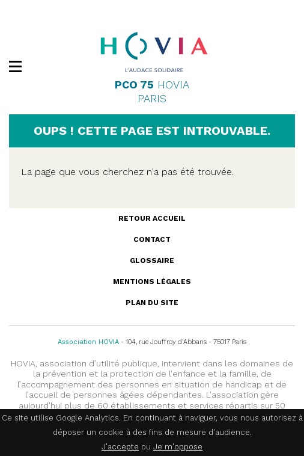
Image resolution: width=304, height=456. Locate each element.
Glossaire (152, 260)
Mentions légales (152, 281)
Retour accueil (152, 218)
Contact (152, 239)
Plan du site (152, 302)
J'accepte (120, 446)
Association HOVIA (88, 342)
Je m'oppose (177, 446)
